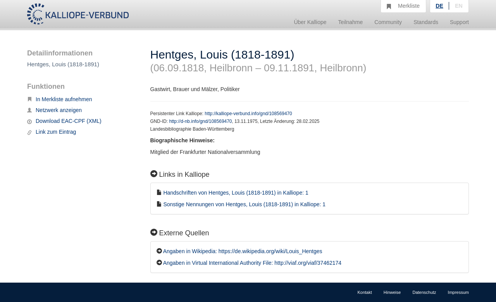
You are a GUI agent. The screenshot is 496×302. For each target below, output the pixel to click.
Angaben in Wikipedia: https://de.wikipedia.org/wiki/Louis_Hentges (242, 251)
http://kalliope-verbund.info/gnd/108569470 (248, 113)
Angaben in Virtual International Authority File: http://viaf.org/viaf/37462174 (252, 263)
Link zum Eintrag (51, 132)
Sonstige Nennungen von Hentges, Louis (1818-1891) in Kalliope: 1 (244, 204)
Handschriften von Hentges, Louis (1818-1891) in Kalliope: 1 (235, 193)
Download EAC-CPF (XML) (64, 121)
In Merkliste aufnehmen (59, 99)
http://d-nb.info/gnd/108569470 (200, 121)
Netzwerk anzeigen (54, 110)
